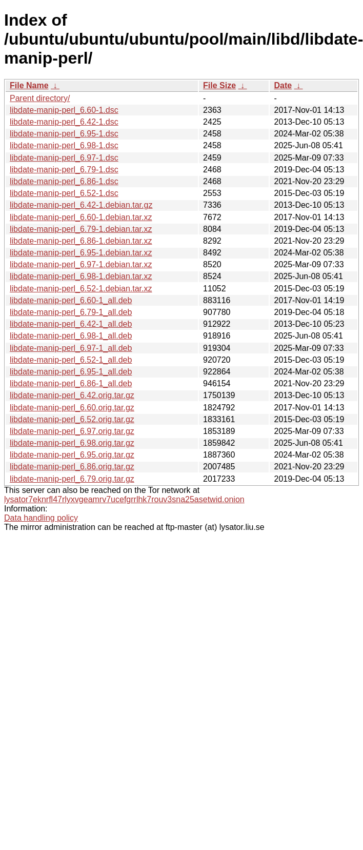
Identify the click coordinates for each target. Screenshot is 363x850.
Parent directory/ (40, 98)
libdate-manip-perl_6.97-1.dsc (64, 157)
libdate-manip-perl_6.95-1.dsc (64, 133)
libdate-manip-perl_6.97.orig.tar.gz (72, 431)
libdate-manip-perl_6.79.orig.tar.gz (72, 479)
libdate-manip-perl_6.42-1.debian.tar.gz (81, 205)
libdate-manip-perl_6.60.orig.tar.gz (72, 407)
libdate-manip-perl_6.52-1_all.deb (71, 359)
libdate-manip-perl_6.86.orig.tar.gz (72, 466)
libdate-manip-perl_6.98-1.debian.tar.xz (81, 276)
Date (283, 85)
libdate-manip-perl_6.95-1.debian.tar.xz (81, 252)
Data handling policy (41, 517)
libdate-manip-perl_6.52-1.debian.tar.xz (81, 288)
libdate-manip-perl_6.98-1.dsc (64, 145)
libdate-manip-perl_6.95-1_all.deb (71, 371)
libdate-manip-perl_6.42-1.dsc (64, 121)
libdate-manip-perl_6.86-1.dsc (64, 181)
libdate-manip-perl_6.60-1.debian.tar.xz (81, 217)
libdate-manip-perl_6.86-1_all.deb (71, 383)
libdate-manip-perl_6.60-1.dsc (64, 110)
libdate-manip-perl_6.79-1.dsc (64, 169)
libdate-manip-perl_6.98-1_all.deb (71, 335)
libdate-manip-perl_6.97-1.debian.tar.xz (81, 264)
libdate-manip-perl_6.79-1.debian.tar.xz (81, 229)
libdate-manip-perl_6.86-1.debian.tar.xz (81, 240)
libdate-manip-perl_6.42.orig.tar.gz (72, 395)
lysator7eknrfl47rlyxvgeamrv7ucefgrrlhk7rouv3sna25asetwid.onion (124, 499)
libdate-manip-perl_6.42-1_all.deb (71, 324)
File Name (29, 85)
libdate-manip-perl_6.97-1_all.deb (71, 348)
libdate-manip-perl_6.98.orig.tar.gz (72, 443)
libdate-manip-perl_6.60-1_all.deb (71, 300)
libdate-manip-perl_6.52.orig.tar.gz (72, 419)
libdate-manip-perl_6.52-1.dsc (64, 193)
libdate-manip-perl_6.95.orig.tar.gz (72, 454)
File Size (219, 85)
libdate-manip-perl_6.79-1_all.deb (71, 312)
